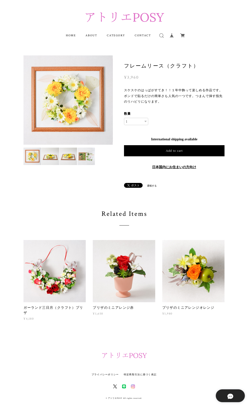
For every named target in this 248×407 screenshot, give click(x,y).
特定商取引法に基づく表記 (140, 374)
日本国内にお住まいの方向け (174, 167)
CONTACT (143, 35)
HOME (71, 35)
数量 (127, 113)
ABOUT (91, 35)
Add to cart (174, 150)
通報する (152, 185)
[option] (68, 100)
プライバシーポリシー (105, 374)
